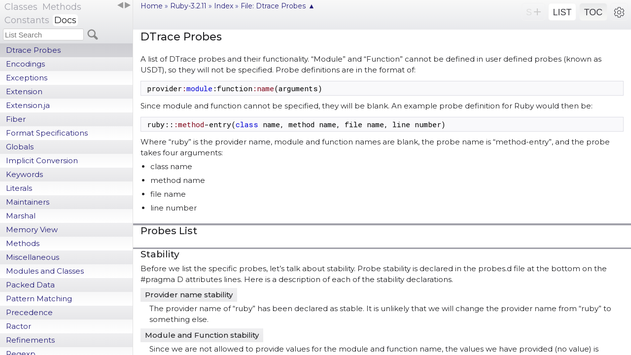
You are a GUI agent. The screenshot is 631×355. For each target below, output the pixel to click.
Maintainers (27, 202)
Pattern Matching (39, 298)
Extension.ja (28, 105)
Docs (65, 20)
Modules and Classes (45, 271)
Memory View (32, 229)
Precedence (29, 312)
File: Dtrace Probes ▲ (278, 5)
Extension (24, 91)
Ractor (18, 326)
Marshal (20, 215)
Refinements (30, 340)
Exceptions (26, 77)
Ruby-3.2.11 (188, 5)
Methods (22, 243)
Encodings (25, 64)
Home (151, 5)
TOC (593, 12)
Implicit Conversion (42, 160)
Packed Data (30, 284)
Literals (19, 188)
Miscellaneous (32, 257)
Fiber (16, 119)
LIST (562, 12)
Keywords (24, 174)
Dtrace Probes (33, 50)
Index (223, 5)
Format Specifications (47, 133)
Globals (20, 146)
